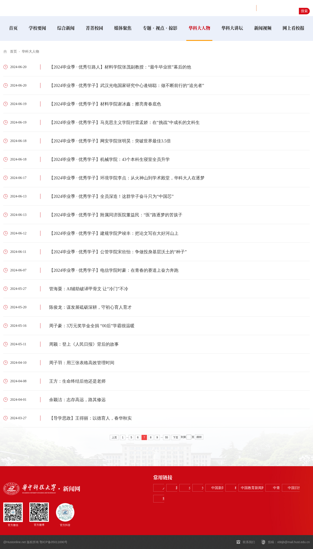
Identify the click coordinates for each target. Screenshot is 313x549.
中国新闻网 (293, 488)
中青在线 (230, 499)
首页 (13, 51)
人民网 (168, 488)
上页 (114, 437)
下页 (175, 437)
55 (166, 437)
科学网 (168, 499)
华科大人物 (30, 51)
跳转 (199, 437)
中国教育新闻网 (199, 499)
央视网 (230, 488)
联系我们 (249, 542)
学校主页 (231, 8)
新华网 (199, 488)
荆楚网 (293, 499)
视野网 (246, 8)
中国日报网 (261, 499)
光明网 (261, 488)
